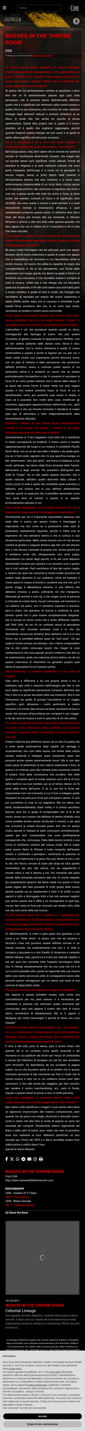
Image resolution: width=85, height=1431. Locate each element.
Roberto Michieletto (42, 55)
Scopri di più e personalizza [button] (42, 1424)
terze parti (54, 1372)
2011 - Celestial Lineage (20, 1205)
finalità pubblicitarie (37, 1385)
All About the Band (16, 1212)
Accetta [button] (42, 1416)
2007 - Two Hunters (17, 1197)
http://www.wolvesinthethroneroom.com (29, 1180)
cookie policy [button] (14, 1368)
